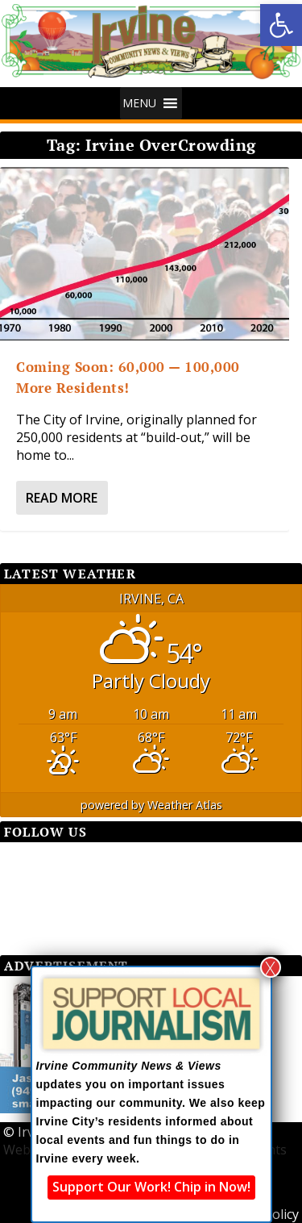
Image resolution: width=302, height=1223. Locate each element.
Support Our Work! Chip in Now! (151, 1187)
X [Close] (270, 967)
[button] (281, 25)
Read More (61, 498)
